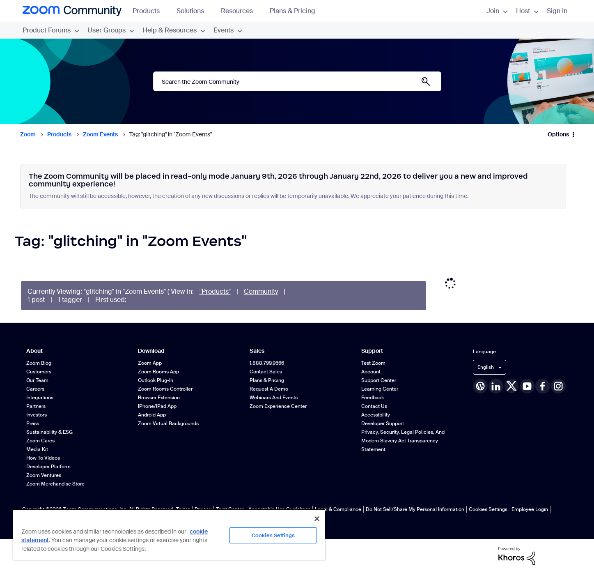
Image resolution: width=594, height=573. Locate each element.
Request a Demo (269, 389)
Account (371, 371)
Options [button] (558, 134)
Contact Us (374, 406)
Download (151, 350)
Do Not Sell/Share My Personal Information (415, 509)
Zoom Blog (38, 363)
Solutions (194, 11)
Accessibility (375, 415)
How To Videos (43, 458)
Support (372, 350)
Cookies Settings (488, 509)
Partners (36, 406)
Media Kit (37, 449)
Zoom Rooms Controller (165, 389)
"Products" (215, 291)
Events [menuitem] (227, 30)
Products (150, 11)
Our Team (37, 380)
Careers (35, 389)
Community (261, 291)
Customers (38, 371)
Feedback (372, 397)
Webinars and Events (274, 397)
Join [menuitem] (497, 11)
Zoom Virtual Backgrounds (168, 423)
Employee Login (529, 509)
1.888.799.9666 (267, 363)
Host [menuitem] (527, 11)
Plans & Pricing (292, 11)
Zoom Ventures (43, 475)
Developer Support (382, 423)
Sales (257, 350)
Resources (241, 11)
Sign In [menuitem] (557, 11)
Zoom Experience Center (278, 406)
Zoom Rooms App (158, 371)
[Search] (297, 81)
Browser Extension (159, 397)
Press (32, 423)
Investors (36, 415)
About (34, 350)
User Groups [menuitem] (110, 30)
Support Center (378, 380)
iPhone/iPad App (157, 406)
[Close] (316, 518)
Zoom (28, 134)
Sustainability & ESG (49, 432)
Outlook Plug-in (155, 380)
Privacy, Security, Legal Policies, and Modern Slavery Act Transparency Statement (403, 441)
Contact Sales (266, 371)
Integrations (39, 397)
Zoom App (150, 363)
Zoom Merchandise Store (55, 484)
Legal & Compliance (338, 509)
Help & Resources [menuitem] (173, 30)
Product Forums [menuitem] (51, 30)
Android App (152, 415)
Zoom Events (100, 134)
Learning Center (379, 389)
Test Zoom (373, 363)
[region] (169, 534)
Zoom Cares (40, 440)
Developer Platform (48, 466)
